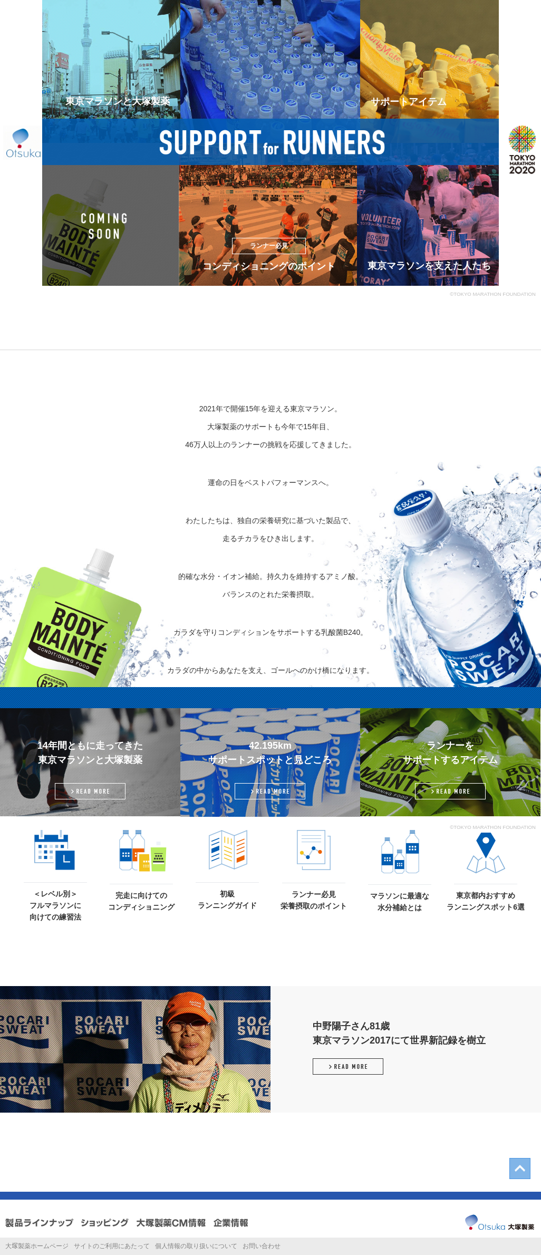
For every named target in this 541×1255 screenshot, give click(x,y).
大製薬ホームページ (37, 1246)
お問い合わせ (262, 1246)
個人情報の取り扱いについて (196, 1246)
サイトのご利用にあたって (112, 1246)
